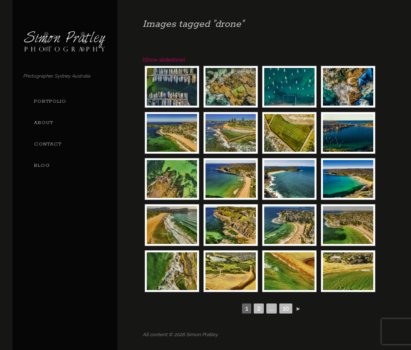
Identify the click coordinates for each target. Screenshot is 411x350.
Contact (48, 144)
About (43, 123)
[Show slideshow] (164, 60)
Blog (42, 166)
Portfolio (50, 101)
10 (286, 308)
